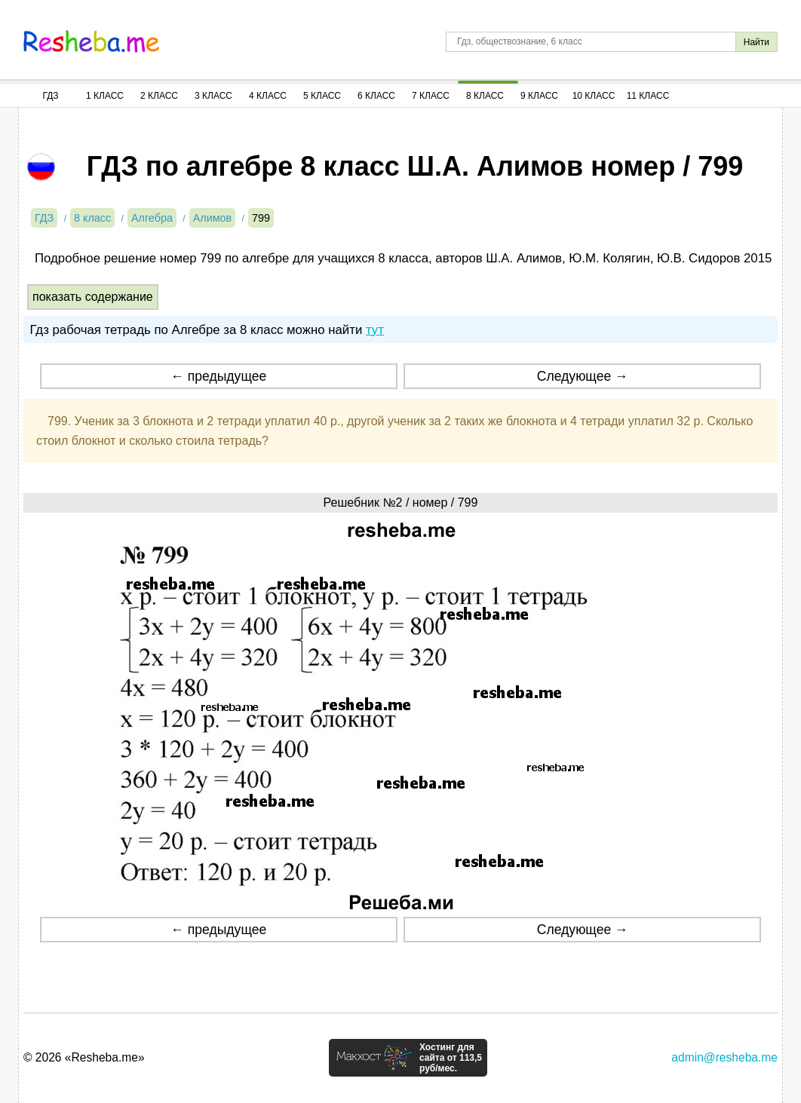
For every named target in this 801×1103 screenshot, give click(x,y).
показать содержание (92, 296)
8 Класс (485, 95)
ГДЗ (50, 95)
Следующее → (582, 376)
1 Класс (105, 95)
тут (375, 330)
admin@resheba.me (724, 1057)
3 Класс (213, 95)
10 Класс (593, 95)
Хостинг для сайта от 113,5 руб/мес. (450, 1058)
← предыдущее (218, 376)
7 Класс (431, 95)
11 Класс (648, 95)
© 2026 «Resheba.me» (84, 1057)
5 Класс (322, 95)
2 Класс (159, 95)
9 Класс (539, 95)
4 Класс (268, 95)
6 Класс (376, 95)
